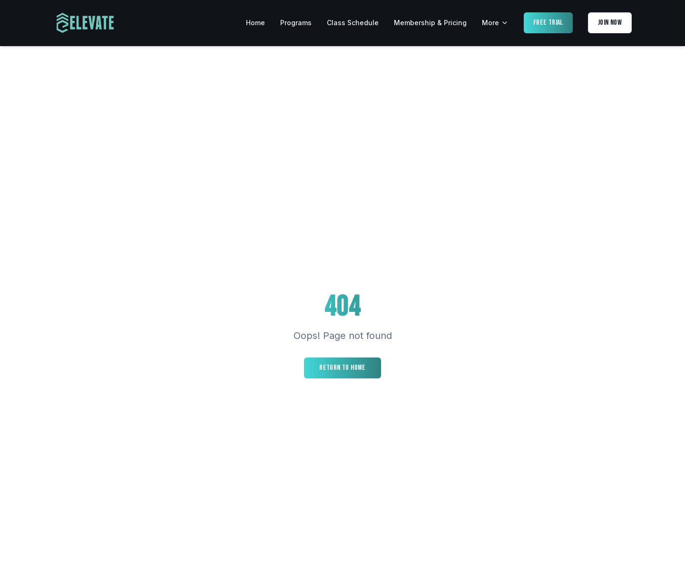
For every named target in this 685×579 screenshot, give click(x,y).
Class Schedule (353, 23)
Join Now (610, 22)
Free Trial (548, 22)
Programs (296, 23)
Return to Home (342, 367)
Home (255, 23)
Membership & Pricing (430, 23)
